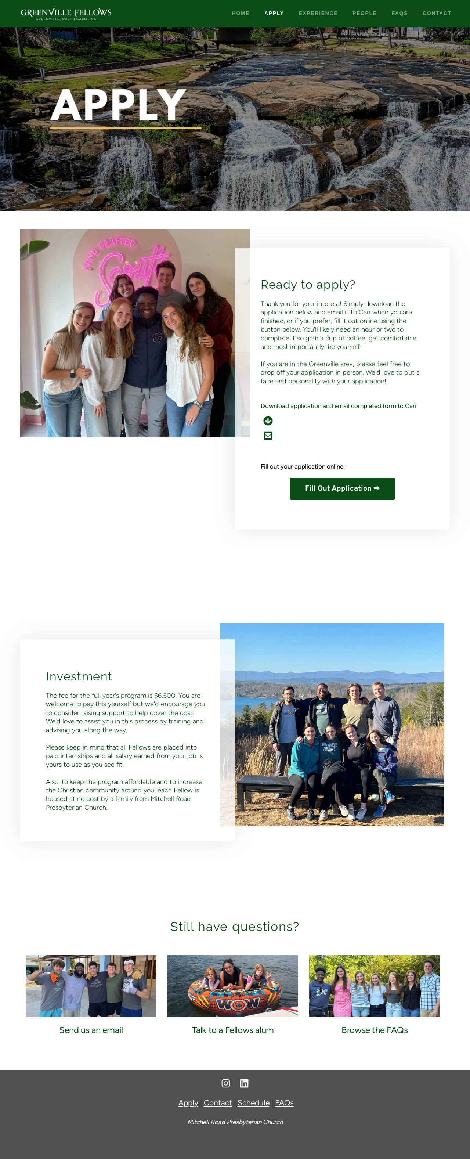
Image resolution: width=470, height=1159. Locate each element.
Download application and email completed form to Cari (338, 405)
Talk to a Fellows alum (233, 1030)
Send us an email (91, 1030)
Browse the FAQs (374, 1030)
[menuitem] (241, 13)
